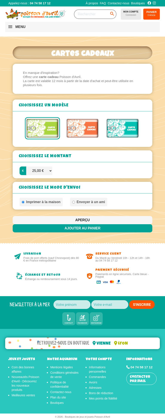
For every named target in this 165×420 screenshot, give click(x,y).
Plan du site (58, 397)
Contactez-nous (118, 3)
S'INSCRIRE (142, 305)
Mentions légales (61, 367)
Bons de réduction (101, 393)
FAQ (103, 3)
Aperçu (82, 220)
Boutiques (138, 3)
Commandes (97, 377)
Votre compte (99, 359)
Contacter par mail (140, 379)
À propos (92, 3)
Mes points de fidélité (103, 398)
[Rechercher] (95, 14)
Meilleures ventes (23, 395)
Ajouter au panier (82, 228)
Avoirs (93, 382)
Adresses (95, 387)
